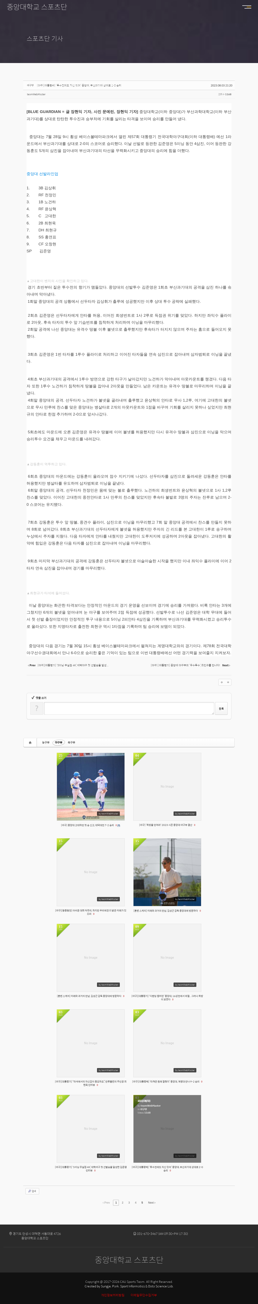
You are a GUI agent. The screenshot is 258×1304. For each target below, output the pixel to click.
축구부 (71, 742)
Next (151, 1202)
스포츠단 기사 (45, 38)
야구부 (58, 742)
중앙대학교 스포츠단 (37, 6)
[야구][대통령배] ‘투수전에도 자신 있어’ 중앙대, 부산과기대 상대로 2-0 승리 (79, 85)
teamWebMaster (36, 94)
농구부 (46, 742)
